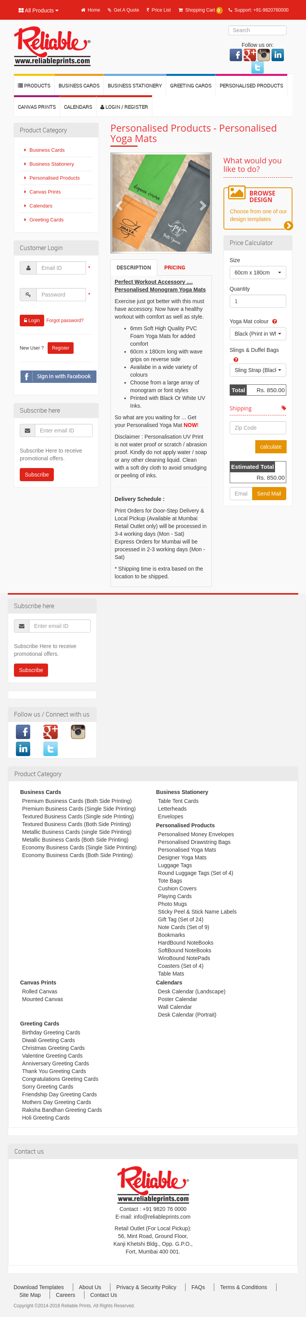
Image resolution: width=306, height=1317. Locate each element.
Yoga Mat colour (249, 321)
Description (134, 267)
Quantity (240, 289)
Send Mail (269, 493)
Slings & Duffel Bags (254, 350)
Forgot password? (65, 320)
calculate (271, 447)
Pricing (174, 267)
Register (60, 348)
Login (32, 320)
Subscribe (37, 475)
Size (235, 260)
